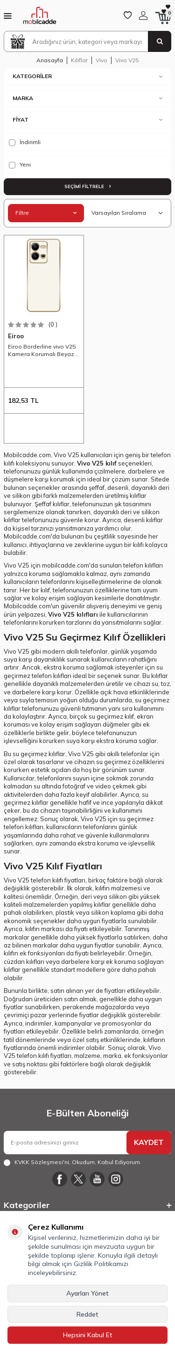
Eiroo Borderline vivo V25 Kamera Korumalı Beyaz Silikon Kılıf (42, 350)
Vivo (101, 60)
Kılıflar (79, 60)
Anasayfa (49, 60)
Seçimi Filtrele (87, 186)
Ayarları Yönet (87, 1293)
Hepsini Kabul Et (87, 1335)
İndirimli (25, 142)
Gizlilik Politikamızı (101, 1264)
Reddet (87, 1314)
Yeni (20, 164)
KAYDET (149, 1142)
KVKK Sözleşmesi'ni (41, 1162)
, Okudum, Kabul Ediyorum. (72, 1162)
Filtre (46, 212)
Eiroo (16, 336)
